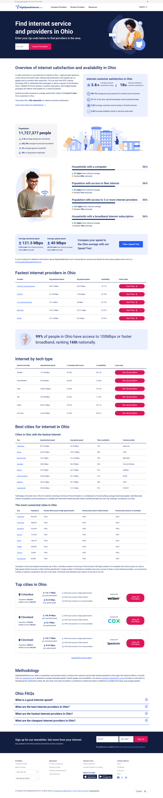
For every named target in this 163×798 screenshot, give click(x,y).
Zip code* (125, 739)
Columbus (20, 517)
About (119, 764)
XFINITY (20, 294)
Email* (100, 739)
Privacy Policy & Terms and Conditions (131, 747)
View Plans (128, 286)
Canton (19, 553)
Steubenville (21, 488)
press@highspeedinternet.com (29, 262)
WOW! (19, 318)
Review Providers (78, 7)
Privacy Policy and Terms (80, 791)
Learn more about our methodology (31, 105)
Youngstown (21, 559)
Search (143, 7)
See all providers (126, 372)
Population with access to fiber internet (110, 183)
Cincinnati (20, 523)
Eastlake (20, 464)
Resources (93, 7)
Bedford (20, 482)
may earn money (22, 1)
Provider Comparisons (56, 764)
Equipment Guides (54, 767)
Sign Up (140, 739)
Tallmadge (20, 446)
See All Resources (54, 774)
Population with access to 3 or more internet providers (110, 199)
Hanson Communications (26, 286)
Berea (19, 452)
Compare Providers (59, 7)
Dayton (19, 535)
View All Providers (133, 598)
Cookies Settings (94, 791)
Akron (19, 541)
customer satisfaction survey (112, 678)
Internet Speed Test (89, 764)
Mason (19, 470)
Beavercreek (21, 458)
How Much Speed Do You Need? (93, 767)
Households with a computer (110, 166)
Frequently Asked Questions (57, 770)
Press (119, 774)
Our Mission (120, 767)
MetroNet (20, 310)
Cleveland (20, 529)
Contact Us (120, 770)
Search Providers (40, 46)
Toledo (19, 547)
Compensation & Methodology (62, 791)
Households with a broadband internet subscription (110, 216)
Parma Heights (22, 476)
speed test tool (28, 678)
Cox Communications (24, 302)
